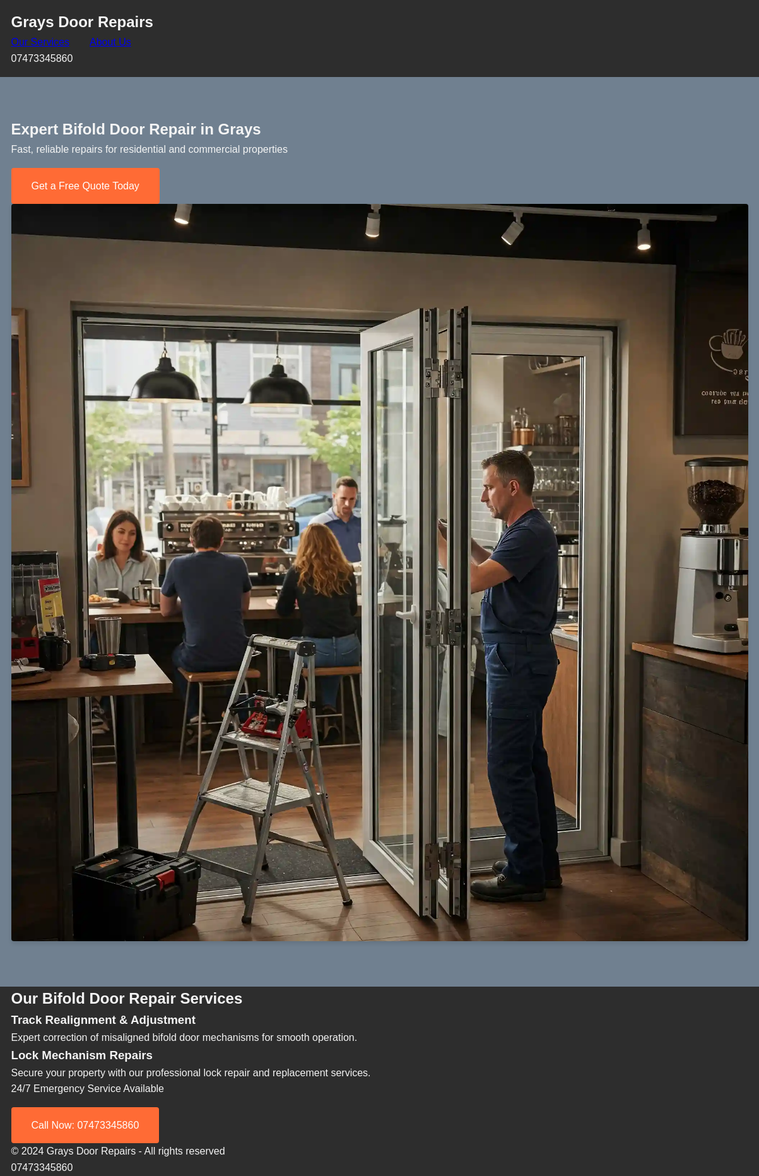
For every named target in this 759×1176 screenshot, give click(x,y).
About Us (110, 42)
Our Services (40, 42)
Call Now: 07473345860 (85, 1125)
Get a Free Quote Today (85, 186)
